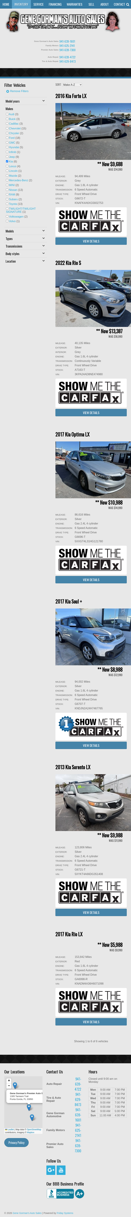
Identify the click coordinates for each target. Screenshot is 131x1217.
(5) (14, 142)
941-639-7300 (67, 50)
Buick (12, 119)
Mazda (13, 175)
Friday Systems (65, 1213)
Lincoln (13, 170)
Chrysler (14, 133)
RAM (12, 194)
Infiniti (12, 152)
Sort (58, 85)
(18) (14, 137)
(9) (14, 156)
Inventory (21, 4)
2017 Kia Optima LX (72, 434)
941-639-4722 (67, 57)
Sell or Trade (91, 13)
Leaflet (9, 1129)
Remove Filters (17, 91)
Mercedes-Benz (18, 180)
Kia (11, 161)
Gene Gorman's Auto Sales (27, 1213)
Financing (55, 4)
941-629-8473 (67, 61)
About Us (104, 8)
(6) (13, 161)
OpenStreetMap (34, 1129)
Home (6, 4)
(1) (14, 152)
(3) (13, 114)
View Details (91, 241)
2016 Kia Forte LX (70, 95)
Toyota (13, 203)
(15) (17, 128)
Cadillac (14, 123)
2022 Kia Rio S (68, 262)
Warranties (74, 4)
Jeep (12, 156)
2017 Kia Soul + (68, 601)
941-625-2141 (67, 45)
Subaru (13, 199)
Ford (11, 137)
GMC (12, 142)
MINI (12, 185)
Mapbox (30, 1132)
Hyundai (14, 147)
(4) (14, 166)
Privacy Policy (16, 1142)
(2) (16, 133)
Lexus (12, 166)
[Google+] (50, 1170)
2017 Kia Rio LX (69, 934)
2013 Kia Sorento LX (72, 767)
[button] (32, 1117)
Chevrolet (14, 128)
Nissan (13, 189)
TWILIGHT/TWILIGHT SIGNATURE (21, 210)
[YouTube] (61, 1170)
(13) (16, 189)
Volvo (12, 221)
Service (38, 4)
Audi (11, 114)
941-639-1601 (67, 41)
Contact (119, 4)
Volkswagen (16, 216)
